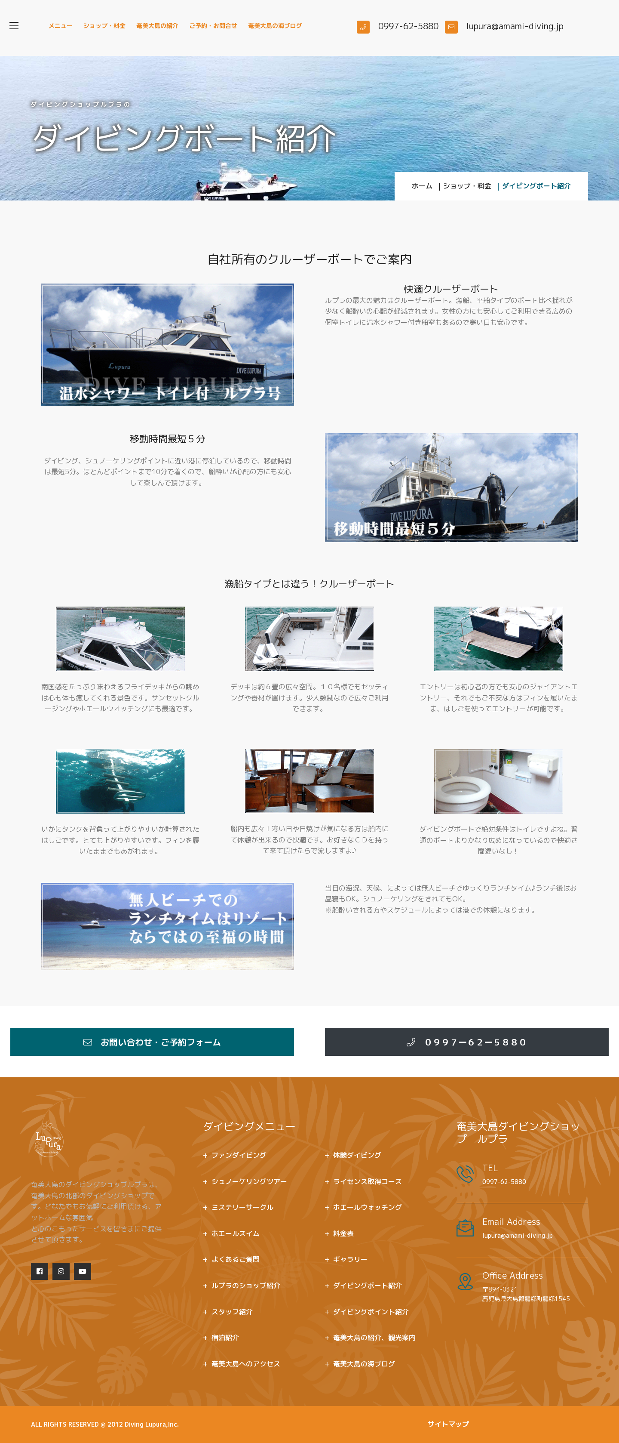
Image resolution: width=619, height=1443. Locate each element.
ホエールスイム (235, 1233)
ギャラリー (350, 1259)
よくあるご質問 (235, 1259)
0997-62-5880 (504, 1182)
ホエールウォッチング (367, 1207)
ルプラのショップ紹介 (245, 1285)
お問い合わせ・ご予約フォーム (152, 1042)
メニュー (61, 26)
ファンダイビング (239, 1155)
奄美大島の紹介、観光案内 (374, 1337)
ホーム (422, 186)
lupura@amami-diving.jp (517, 1235)
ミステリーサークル (242, 1207)
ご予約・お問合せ (213, 26)
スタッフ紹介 (232, 1312)
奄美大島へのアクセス (245, 1364)
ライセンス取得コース (367, 1181)
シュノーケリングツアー (249, 1181)
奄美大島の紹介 (157, 26)
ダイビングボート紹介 (367, 1285)
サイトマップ (448, 1424)
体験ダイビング (357, 1155)
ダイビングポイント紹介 (371, 1312)
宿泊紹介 (225, 1337)
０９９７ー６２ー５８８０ (467, 1042)
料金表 (343, 1233)
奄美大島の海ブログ (275, 26)
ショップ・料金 (104, 26)
